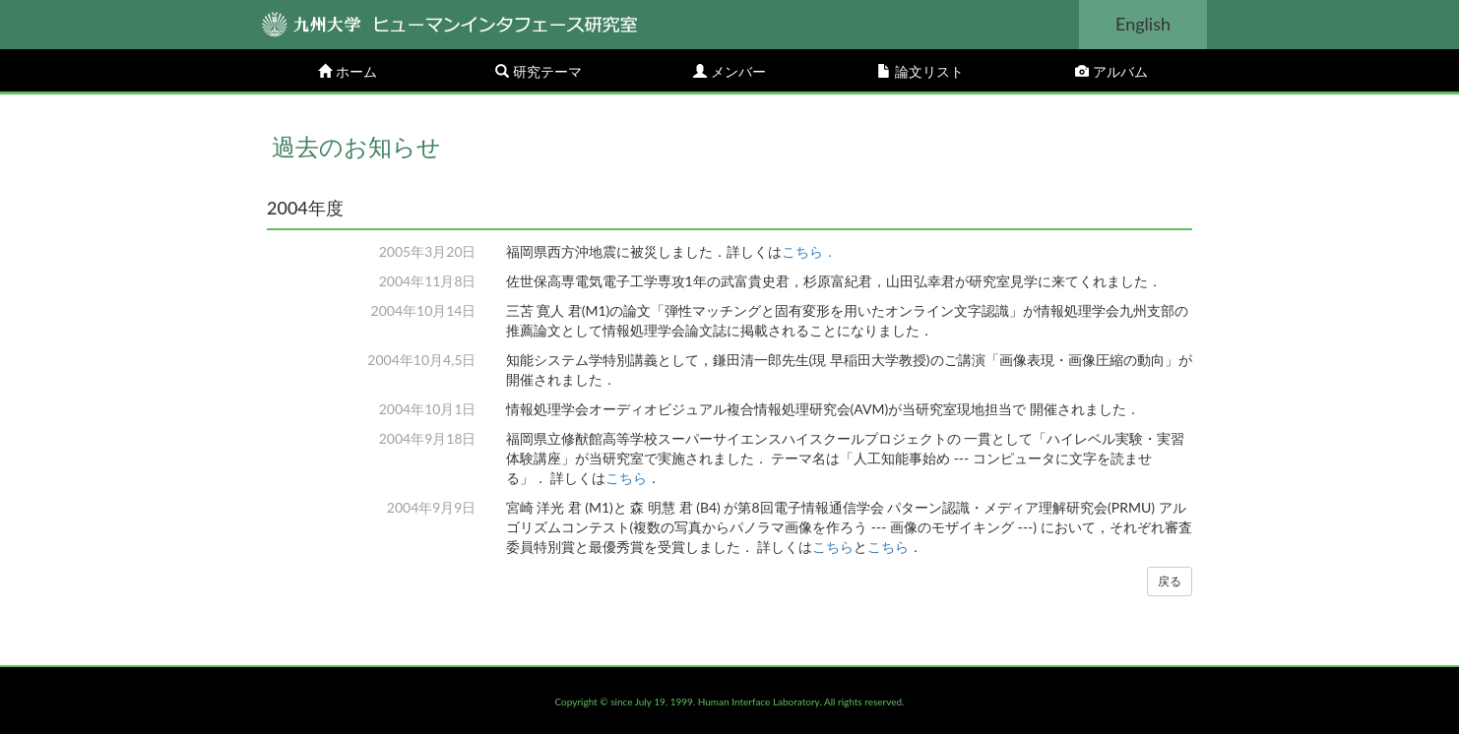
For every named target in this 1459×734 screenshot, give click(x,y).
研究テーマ (538, 71)
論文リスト (920, 71)
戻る (1169, 581)
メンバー (729, 71)
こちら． (809, 251)
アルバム (1111, 71)
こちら (626, 477)
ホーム (347, 71)
